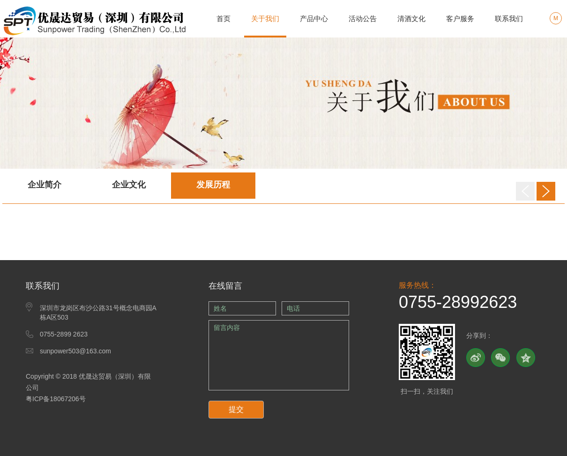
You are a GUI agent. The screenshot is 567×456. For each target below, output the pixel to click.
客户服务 (460, 18)
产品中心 (314, 18)
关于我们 (265, 18)
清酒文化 (411, 18)
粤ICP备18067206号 (56, 399)
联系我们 (509, 18)
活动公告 (363, 18)
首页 (223, 18)
